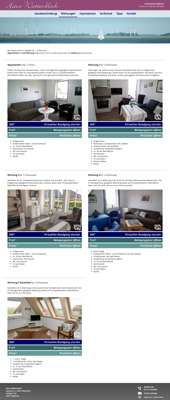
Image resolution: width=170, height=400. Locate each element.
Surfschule (106, 13)
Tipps (119, 13)
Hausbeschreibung (45, 13)
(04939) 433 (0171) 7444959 (150, 388)
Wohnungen (68, 13)
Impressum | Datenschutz (153, 397)
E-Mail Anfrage (150, 393)
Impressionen (87, 13)
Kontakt (131, 13)
